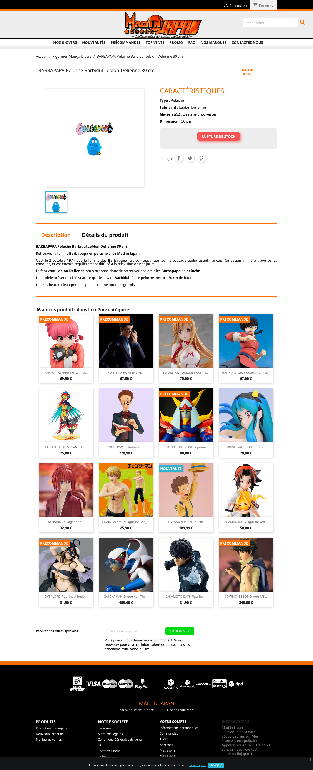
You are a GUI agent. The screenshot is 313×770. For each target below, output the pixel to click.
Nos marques (213, 42)
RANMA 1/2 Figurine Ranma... (66, 372)
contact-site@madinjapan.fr (240, 751)
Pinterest (201, 158)
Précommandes (125, 42)
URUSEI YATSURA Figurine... (246, 447)
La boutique (106, 756)
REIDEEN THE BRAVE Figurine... (185, 447)
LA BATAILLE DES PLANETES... (66, 447)
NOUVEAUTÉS (93, 42)
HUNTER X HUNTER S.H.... (125, 372)
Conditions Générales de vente (120, 739)
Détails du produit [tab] (105, 234)
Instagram (43, 26)
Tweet (190, 158)
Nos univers (65, 42)
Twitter (26, 26)
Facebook (18, 26)
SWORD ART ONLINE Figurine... (186, 372)
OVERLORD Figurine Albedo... (66, 596)
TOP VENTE (155, 42)
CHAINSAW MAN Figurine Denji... (126, 522)
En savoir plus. (197, 765)
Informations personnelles (179, 728)
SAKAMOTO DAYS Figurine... (185, 596)
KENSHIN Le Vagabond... (66, 522)
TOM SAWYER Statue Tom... (186, 522)
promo (176, 42)
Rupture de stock (218, 136)
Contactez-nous (247, 42)
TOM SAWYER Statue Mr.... (126, 447)
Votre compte (173, 721)
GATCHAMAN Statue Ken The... (126, 596)
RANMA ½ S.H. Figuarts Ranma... (246, 372)
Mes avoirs (167, 750)
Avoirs (164, 739)
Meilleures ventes (49, 739)
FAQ (191, 42)
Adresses (166, 745)
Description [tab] (56, 234)
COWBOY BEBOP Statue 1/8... (246, 596)
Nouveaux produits (50, 734)
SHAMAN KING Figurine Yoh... (246, 522)
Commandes (169, 733)
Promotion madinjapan (52, 728)
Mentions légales (110, 734)
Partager (178, 158)
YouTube (35, 26)
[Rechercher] (270, 22)
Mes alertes (168, 756)
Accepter (216, 765)
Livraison (104, 728)
